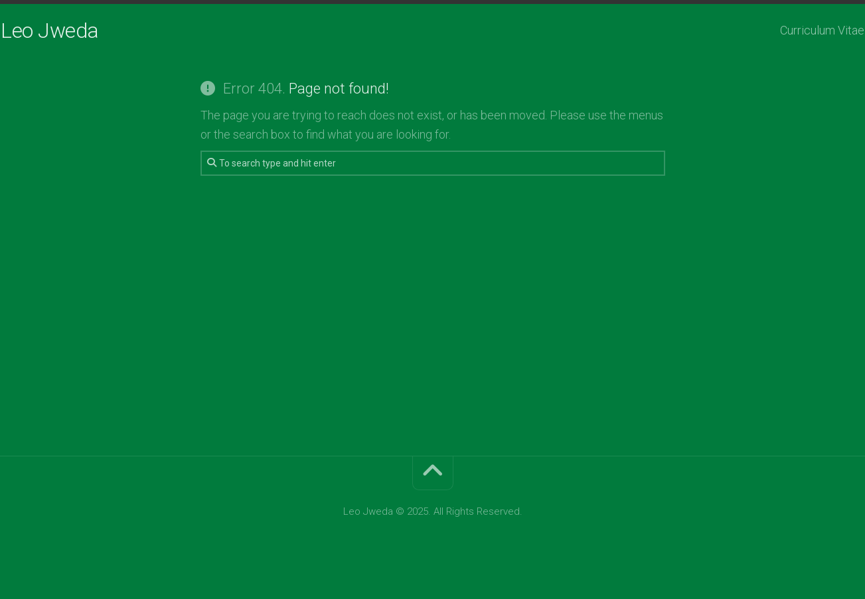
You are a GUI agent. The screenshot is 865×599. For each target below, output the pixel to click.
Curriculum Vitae (796, 30)
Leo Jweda (76, 30)
